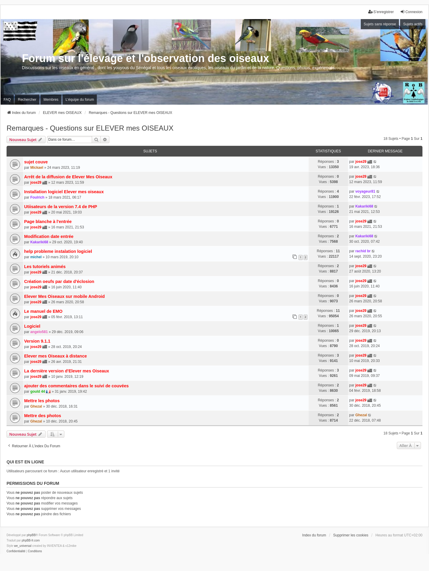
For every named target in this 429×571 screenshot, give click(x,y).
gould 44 (37, 391)
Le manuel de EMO (43, 311)
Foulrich (37, 197)
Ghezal (36, 406)
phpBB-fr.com (31, 540)
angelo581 (39, 332)
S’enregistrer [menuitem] (381, 12)
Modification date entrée (49, 236)
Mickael (36, 167)
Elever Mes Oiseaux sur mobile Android (64, 296)
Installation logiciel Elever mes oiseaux (64, 191)
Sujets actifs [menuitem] (412, 24)
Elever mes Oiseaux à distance (55, 356)
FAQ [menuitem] (7, 100)
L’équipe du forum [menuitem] (80, 100)
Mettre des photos (42, 415)
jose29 (360, 162)
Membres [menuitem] (50, 100)
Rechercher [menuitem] (27, 100)
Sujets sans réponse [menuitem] (380, 24)
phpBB (31, 535)
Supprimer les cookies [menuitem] (350, 535)
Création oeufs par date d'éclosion (59, 281)
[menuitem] (16, 551)
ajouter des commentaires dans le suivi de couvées (76, 385)
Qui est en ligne (25, 461)
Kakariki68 (364, 206)
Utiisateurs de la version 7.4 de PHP (60, 206)
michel (36, 257)
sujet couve (36, 162)
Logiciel (32, 326)
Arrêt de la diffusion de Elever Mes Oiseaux (68, 176)
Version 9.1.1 (37, 341)
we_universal (22, 545)
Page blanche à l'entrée (48, 221)
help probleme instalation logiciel (58, 251)
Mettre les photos (42, 400)
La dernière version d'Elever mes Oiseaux (66, 371)
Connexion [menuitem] (411, 12)
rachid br (363, 251)
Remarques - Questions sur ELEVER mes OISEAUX (90, 128)
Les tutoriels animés (45, 266)
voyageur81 (365, 191)
